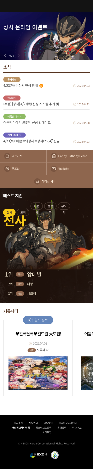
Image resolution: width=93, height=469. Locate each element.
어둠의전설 (46, 5)
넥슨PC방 (77, 427)
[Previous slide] (5, 55)
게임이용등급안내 (68, 423)
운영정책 (61, 427)
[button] (9, 213)
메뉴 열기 (6, 6)
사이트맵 (46, 432)
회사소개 (18, 423)
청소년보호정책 (43, 427)
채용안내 (33, 423)
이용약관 (48, 423)
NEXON (38, 455)
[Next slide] (18, 55)
